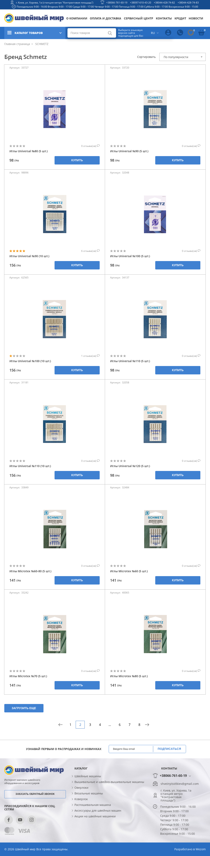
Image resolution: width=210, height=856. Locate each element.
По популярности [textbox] (176, 57)
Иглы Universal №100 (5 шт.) (130, 256)
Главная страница (17, 44)
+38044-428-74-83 (188, 2)
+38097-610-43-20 (140, 2)
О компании (76, 18)
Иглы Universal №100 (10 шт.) (30, 361)
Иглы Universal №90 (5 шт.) (129, 151)
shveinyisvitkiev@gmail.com (180, 783)
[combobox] (182, 57)
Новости (196, 18)
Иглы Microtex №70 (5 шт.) (28, 676)
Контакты (164, 18)
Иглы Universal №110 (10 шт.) (30, 466)
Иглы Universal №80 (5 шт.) (28, 151)
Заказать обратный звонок (35, 794)
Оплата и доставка (105, 18)
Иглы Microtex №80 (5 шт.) (129, 676)
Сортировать (146, 57)
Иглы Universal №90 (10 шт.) (29, 256)
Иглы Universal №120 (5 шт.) (130, 466)
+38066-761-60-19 (116, 2)
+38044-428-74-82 (164, 2)
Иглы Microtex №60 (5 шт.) (129, 571)
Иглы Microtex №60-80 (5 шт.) (30, 571)
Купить (77, 160)
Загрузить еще (24, 708)
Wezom (201, 849)
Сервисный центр (138, 18)
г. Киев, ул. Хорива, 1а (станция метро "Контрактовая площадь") (54, 2)
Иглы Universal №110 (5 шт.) (130, 361)
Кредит (180, 18)
